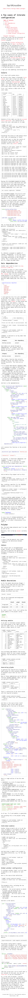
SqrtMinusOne (14, 5)
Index (4, 8)
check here (4, 972)
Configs (13, 8)
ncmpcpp (6, 273)
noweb (16, 142)
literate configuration (16, 42)
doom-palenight (16, 82)
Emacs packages (21, 8)
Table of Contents (8, 20)
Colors (6, 21)
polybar (23, 299)
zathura (15, 143)
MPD (2, 273)
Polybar (7, 24)
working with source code (18, 57)
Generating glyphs (13, 30)
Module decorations (11, 27)
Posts (8, 8)
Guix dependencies (10, 23)
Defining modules (13, 29)
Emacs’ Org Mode (16, 44)
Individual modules (13, 31)
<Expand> (5, 36)
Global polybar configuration (16, 33)
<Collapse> (12, 36)
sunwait (13, 300)
